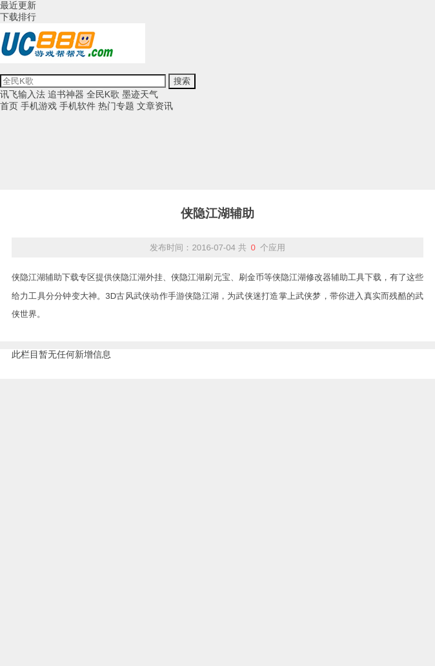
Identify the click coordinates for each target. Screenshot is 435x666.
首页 (9, 106)
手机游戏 (39, 106)
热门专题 (116, 106)
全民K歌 (102, 94)
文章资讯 (155, 106)
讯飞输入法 (22, 94)
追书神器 (66, 94)
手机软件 (77, 106)
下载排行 (18, 17)
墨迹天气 (140, 94)
